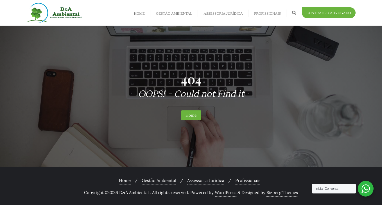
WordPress (225, 192)
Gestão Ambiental (159, 180)
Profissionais (247, 180)
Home (191, 115)
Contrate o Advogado (328, 13)
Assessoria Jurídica (205, 180)
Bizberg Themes (282, 192)
